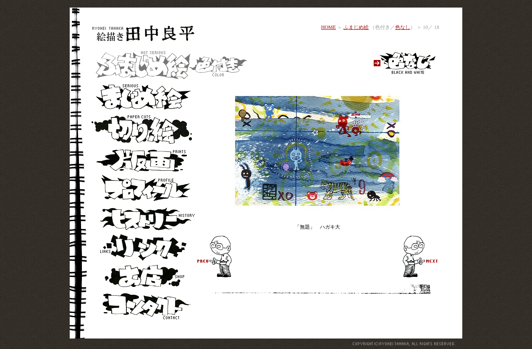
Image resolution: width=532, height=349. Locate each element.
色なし (402, 27)
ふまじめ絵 (356, 27)
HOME (328, 27)
